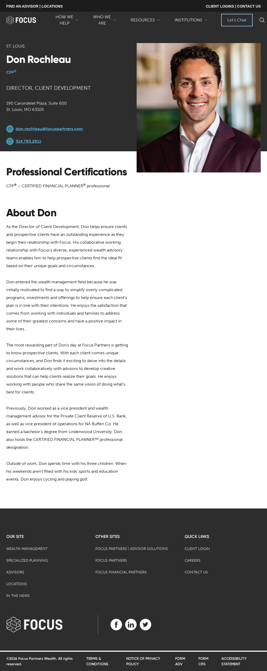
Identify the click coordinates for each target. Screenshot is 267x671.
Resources (145, 21)
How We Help (67, 20)
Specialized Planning (27, 560)
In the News (18, 596)
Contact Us (196, 572)
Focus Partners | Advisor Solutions (131, 549)
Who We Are (104, 20)
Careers (193, 560)
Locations (16, 584)
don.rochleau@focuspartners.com (49, 128)
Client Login (197, 549)
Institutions (191, 21)
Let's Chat (236, 19)
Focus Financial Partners (121, 572)
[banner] (27, 20)
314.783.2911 (28, 141)
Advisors (15, 572)
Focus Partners (111, 560)
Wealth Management (26, 549)
